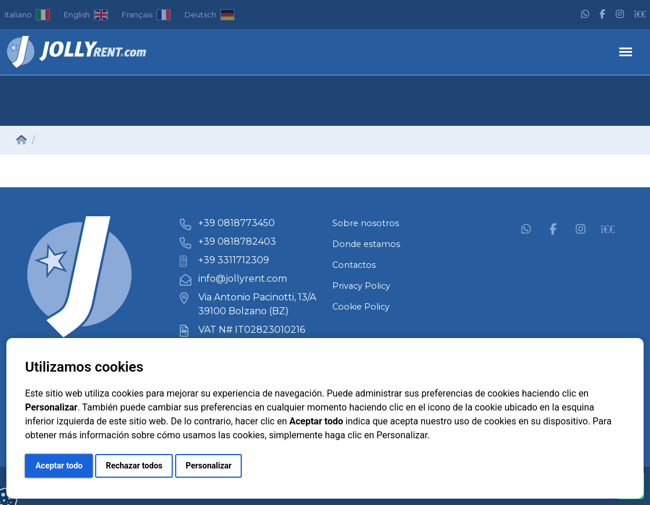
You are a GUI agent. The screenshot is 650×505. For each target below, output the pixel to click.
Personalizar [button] (208, 465)
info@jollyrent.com (242, 278)
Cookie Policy (361, 306)
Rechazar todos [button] (134, 465)
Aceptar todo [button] (58, 465)
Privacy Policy (361, 286)
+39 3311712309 (233, 260)
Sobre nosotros (365, 223)
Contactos (354, 265)
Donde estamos (366, 244)
